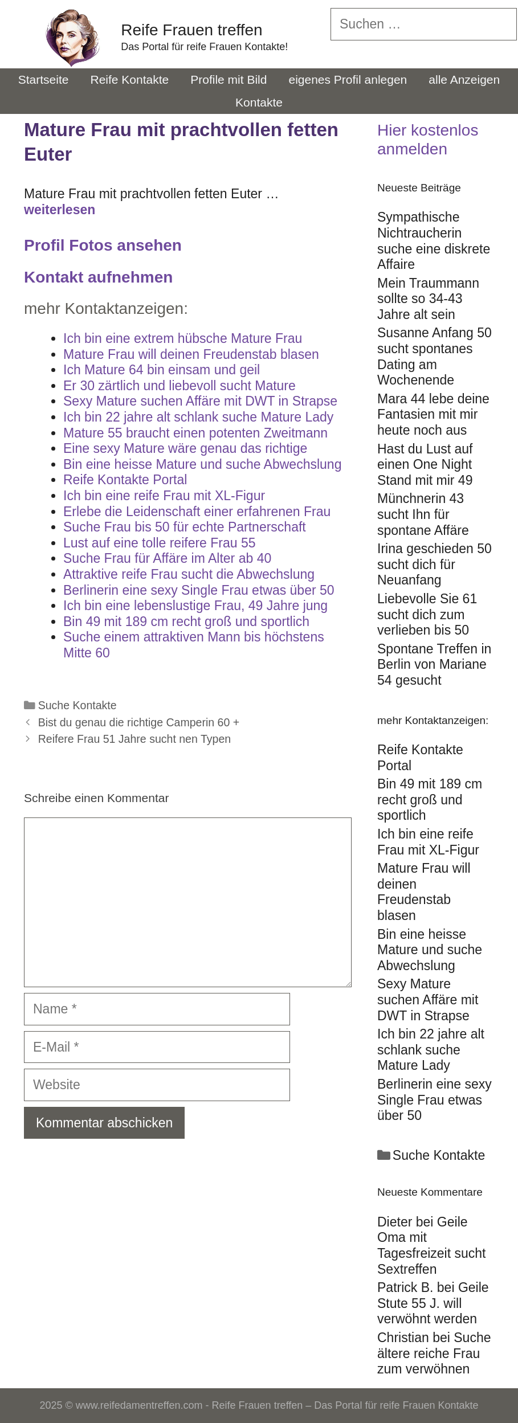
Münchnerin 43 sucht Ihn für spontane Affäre (423, 514)
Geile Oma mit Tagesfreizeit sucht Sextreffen (431, 1246)
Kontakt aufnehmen (98, 277)
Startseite (43, 79)
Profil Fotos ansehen (103, 245)
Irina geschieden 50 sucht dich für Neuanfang (434, 564)
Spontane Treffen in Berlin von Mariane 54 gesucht (434, 664)
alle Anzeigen (464, 79)
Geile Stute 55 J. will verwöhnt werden (433, 1303)
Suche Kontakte (77, 705)
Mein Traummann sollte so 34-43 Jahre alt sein (428, 299)
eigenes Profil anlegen (347, 79)
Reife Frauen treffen (192, 30)
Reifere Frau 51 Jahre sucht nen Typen (134, 739)
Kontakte (259, 102)
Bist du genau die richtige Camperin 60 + (138, 722)
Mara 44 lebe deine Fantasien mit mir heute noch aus (433, 414)
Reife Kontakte (129, 79)
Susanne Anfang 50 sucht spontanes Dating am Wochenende (434, 356)
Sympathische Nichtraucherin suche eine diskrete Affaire (433, 241)
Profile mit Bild (228, 79)
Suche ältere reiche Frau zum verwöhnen (434, 1353)
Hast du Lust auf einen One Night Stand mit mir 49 (425, 464)
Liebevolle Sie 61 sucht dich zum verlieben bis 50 (427, 614)
